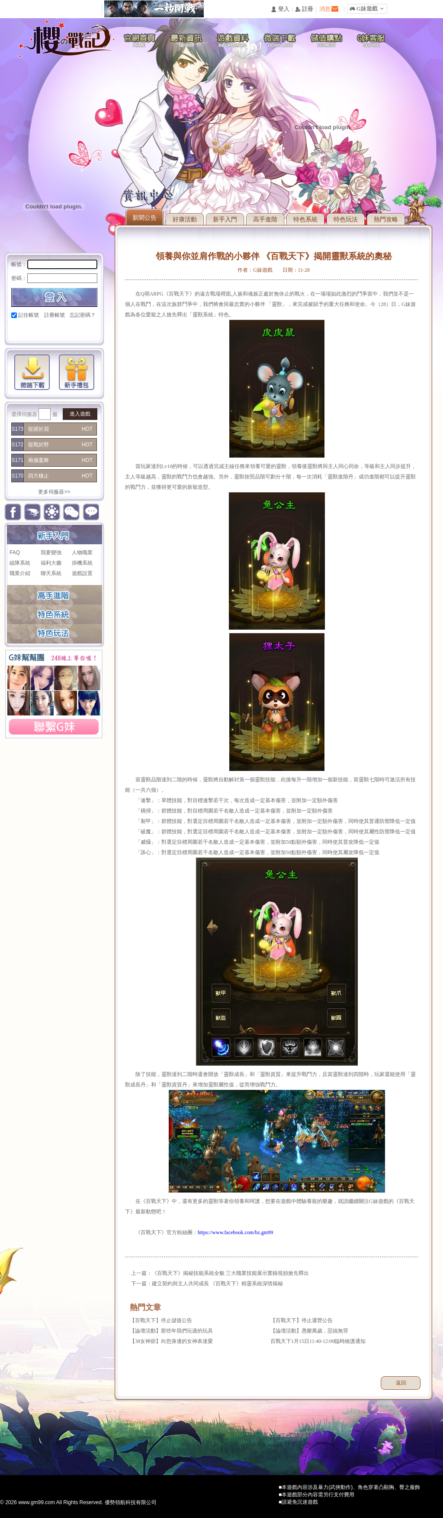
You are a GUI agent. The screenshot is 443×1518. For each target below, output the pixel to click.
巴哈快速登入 (47, 330)
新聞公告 (144, 217)
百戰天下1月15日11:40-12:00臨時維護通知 (318, 1341)
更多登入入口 (91, 330)
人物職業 (82, 552)
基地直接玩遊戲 (62, 330)
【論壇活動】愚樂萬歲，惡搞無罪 (309, 1331)
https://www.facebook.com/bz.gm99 (235, 1232)
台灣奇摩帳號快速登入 (76, 330)
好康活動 (185, 219)
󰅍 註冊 (304, 9)
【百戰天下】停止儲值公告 (161, 1320)
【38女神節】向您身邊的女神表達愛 (171, 1341)
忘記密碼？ (83, 315)
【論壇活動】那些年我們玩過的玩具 (171, 1331)
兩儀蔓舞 (38, 460)
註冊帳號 (54, 315)
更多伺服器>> (54, 492)
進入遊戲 (80, 414)
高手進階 (265, 219)
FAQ (15, 552)
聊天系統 (51, 573)
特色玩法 (346, 219)
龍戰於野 (38, 445)
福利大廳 (51, 563)
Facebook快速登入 (18, 330)
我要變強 (51, 552)
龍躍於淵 (38, 429)
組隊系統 (20, 563)
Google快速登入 (32, 330)
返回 (401, 1383)
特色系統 (305, 219)
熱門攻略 (386, 219)
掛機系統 (82, 563)
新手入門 (225, 219)
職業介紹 (20, 573)
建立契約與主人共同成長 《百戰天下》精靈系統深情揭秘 (217, 1284)
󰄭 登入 (280, 9)
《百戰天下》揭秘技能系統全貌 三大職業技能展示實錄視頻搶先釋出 (230, 1273)
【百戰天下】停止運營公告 (301, 1320)
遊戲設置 (82, 573)
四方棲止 (38, 476)
